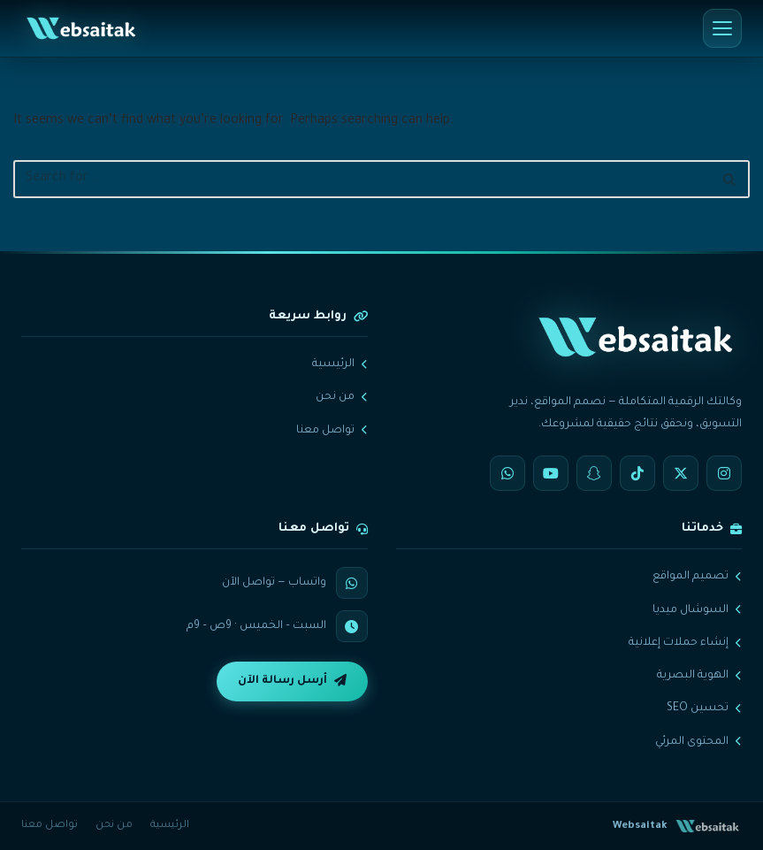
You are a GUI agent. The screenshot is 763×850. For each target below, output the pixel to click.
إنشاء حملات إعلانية (685, 643)
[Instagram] (724, 473)
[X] (680, 473)
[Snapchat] (594, 473)
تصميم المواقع (697, 576)
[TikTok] (637, 473)
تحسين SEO (704, 708)
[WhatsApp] (507, 473)
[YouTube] (550, 473)
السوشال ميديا (697, 610)
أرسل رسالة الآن (292, 681)
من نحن (342, 397)
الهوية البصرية (699, 676)
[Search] (361, 179)
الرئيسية (340, 364)
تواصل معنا (332, 431)
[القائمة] (722, 28)
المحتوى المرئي (698, 742)
